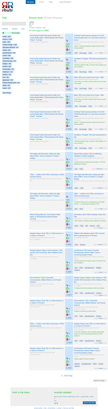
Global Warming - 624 (9, 61)
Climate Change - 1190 (10, 44)
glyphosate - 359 (8, 80)
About (41, 2)
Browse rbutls (36, 17)
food (98, 226)
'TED (76, 293)
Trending (31, 28)
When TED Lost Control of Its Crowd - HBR (89, 77)
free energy (83, 53)
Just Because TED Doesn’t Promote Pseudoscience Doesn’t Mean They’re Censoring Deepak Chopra (87, 252)
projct (55, 400)
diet (87, 226)
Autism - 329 (6, 88)
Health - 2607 (7, 36)
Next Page (68, 376)
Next (30, 26)
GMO (76, 188)
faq (45, 408)
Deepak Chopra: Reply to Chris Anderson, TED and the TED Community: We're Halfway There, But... (46, 252)
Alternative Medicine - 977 (10, 47)
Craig (100, 53)
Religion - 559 (7, 63)
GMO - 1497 (6, 42)
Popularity (39, 28)
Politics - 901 (6, 50)
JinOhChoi (99, 169)
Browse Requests (53, 17)
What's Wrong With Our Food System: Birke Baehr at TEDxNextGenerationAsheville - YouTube (45, 217)
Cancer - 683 (7, 55)
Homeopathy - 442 (8, 69)
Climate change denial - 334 (11, 82)
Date (44, 28)
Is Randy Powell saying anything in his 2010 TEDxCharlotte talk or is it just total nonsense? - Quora (90, 38)
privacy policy (38, 408)
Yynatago (99, 188)
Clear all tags (16, 33)
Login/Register (65, 2)
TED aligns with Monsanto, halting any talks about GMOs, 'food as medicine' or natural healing (45, 156)
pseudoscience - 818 (9, 53)
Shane (101, 228)
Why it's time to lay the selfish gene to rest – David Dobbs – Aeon (73, 396)
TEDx (90, 53)
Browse (30, 2)
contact (59, 408)
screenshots (51, 408)
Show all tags (7, 93)
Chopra (101, 364)
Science (92, 226)
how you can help (68, 408)
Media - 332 (6, 85)
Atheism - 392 (7, 74)
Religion (98, 268)
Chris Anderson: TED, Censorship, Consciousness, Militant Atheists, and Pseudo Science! (45, 280)
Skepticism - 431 (8, 72)
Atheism (77, 364)
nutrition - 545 (7, 66)
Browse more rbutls (89, 402)
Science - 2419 (7, 39)
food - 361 (6, 77)
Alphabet (14, 29)
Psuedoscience (86, 364)
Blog (51, 2)
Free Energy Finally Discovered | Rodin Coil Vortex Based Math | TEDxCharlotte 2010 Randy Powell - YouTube (46, 38)
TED (76, 53)
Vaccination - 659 (8, 58)
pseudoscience (89, 268)
